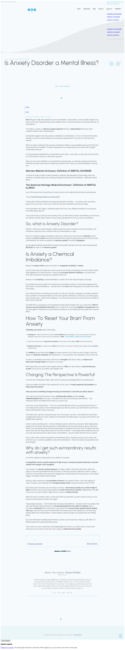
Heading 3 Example (113, 16)
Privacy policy (78, 635)
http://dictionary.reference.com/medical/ (45, 197)
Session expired (6, 644)
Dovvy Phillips (73, 572)
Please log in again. (7, 647)
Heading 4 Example (113, 20)
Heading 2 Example (114, 29)
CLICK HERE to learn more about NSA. (78, 337)
